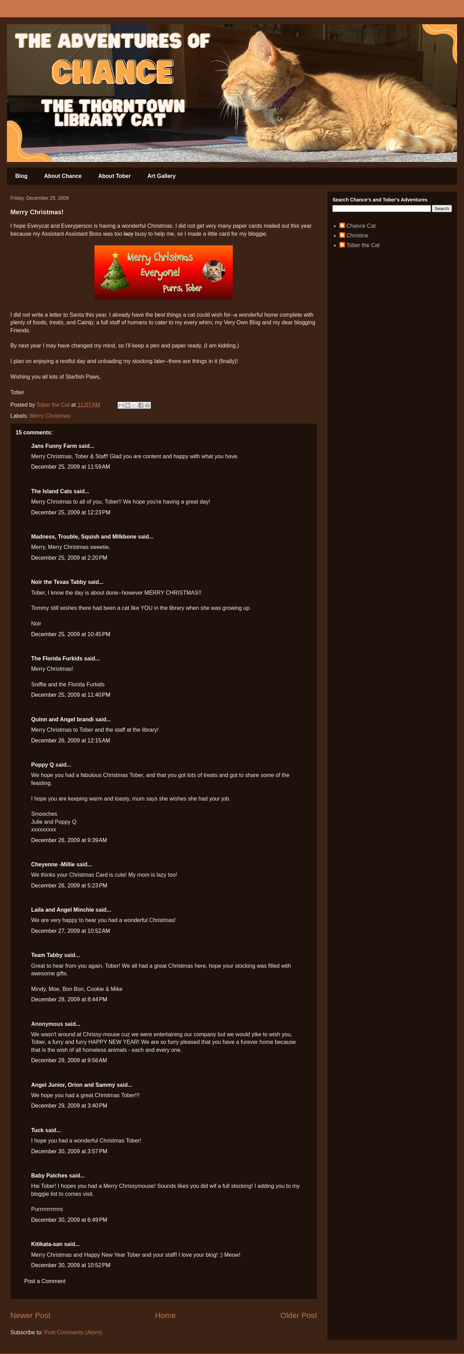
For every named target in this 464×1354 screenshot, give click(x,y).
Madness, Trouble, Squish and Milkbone (83, 537)
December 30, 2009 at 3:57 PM (69, 1151)
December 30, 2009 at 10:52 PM (70, 1265)
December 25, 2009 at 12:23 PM (70, 512)
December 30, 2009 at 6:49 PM (69, 1220)
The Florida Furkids (56, 658)
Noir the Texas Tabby (58, 582)
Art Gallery (161, 176)
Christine (357, 235)
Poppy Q (42, 765)
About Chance (63, 176)
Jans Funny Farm (54, 446)
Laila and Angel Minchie (62, 910)
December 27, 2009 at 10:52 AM (70, 931)
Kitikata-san (47, 1244)
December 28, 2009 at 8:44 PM (69, 999)
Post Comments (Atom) (73, 1332)
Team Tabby (47, 955)
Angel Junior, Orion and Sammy (73, 1085)
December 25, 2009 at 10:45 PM (70, 634)
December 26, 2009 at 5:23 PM (69, 885)
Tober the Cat (363, 245)
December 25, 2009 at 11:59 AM (70, 467)
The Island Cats (51, 491)
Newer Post (30, 1315)
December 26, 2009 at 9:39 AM (69, 840)
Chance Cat (361, 226)
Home (165, 1315)
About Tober (114, 176)
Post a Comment (44, 1281)
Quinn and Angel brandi (62, 719)
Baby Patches (49, 1176)
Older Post (298, 1315)
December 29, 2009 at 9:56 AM (69, 1060)
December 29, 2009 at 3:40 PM (69, 1106)
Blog (21, 176)
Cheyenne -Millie (53, 864)
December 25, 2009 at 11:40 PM (70, 695)
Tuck (37, 1130)
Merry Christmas (50, 416)
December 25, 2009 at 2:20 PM (69, 558)
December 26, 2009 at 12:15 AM (70, 740)
